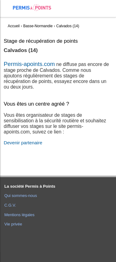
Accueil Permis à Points (35, 7)
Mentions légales (19, 214)
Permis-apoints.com (29, 64)
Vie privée (13, 224)
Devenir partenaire (23, 142)
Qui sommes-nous (20, 195)
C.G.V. (10, 205)
